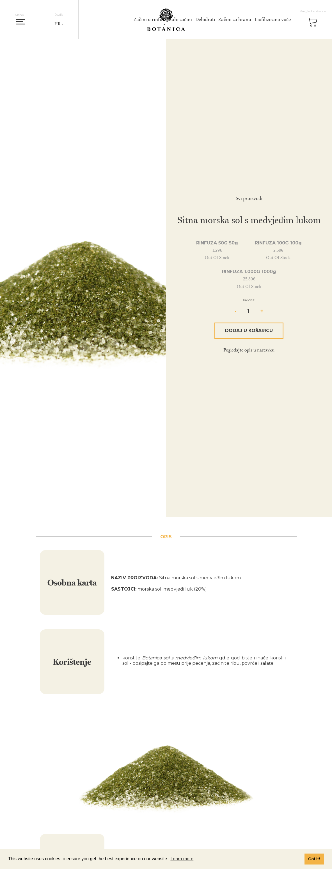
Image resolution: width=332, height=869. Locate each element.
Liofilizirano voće (273, 19)
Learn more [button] (181, 858)
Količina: (249, 300)
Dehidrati (205, 19)
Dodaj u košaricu (249, 330)
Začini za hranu (234, 19)
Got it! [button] (314, 859)
